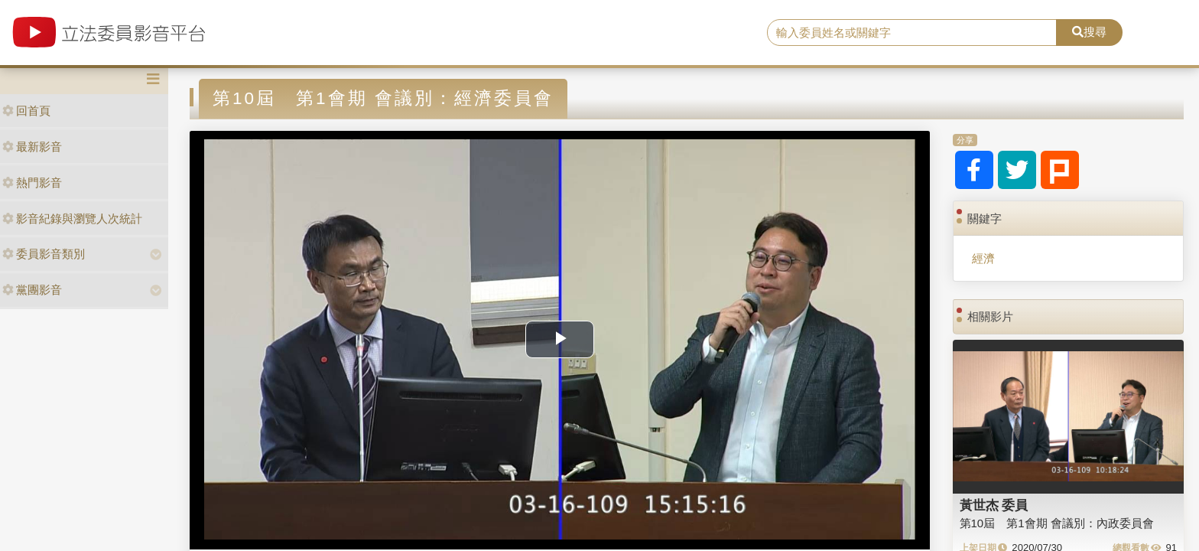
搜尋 (1089, 31)
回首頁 (26, 110)
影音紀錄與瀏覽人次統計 (72, 218)
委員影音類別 (43, 253)
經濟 (983, 258)
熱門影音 (32, 182)
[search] (912, 33)
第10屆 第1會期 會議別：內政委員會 (1057, 523)
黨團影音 (32, 289)
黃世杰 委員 (994, 505)
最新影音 (32, 146)
